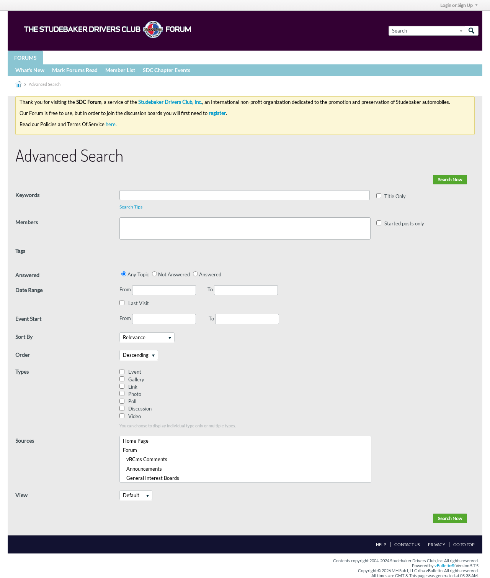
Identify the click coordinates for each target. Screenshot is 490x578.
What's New (29, 70)
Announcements (142, 469)
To (242, 289)
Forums (25, 57)
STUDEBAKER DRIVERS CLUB (121, 57)
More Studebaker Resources (253, 57)
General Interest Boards (151, 478)
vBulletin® (444, 565)
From (157, 290)
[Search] (427, 31)
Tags (20, 251)
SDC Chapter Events (166, 70)
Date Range (28, 290)
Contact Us (407, 544)
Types (22, 371)
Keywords (27, 195)
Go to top (464, 544)
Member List (120, 70)
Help (381, 544)
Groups (61, 57)
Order (22, 354)
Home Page (136, 441)
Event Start (28, 318)
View (21, 495)
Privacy (436, 544)
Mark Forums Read (75, 70)
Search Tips (130, 207)
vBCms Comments (145, 459)
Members (26, 222)
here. (111, 124)
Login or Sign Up (459, 5)
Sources (24, 440)
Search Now (450, 179)
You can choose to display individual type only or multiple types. (177, 425)
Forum (130, 450)
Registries (184, 57)
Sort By (24, 336)
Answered (27, 275)
